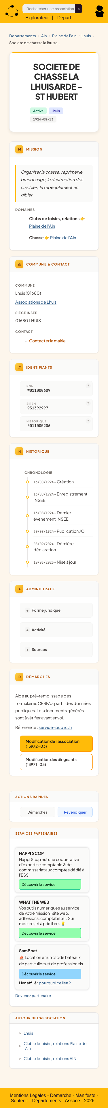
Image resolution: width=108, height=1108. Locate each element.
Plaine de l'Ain (64, 35)
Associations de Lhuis (35, 302)
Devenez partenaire (33, 995)
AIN (44, 35)
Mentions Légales (28, 1095)
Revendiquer (75, 812)
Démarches (37, 812)
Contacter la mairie (47, 340)
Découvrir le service (39, 884)
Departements (22, 35)
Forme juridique (46, 610)
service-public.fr (55, 727)
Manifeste (85, 1095)
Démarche (60, 1095)
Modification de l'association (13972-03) (52, 744)
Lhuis (86, 35)
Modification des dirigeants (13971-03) (51, 762)
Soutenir (19, 1100)
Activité (39, 629)
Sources (39, 649)
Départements (46, 1100)
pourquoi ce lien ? (55, 983)
